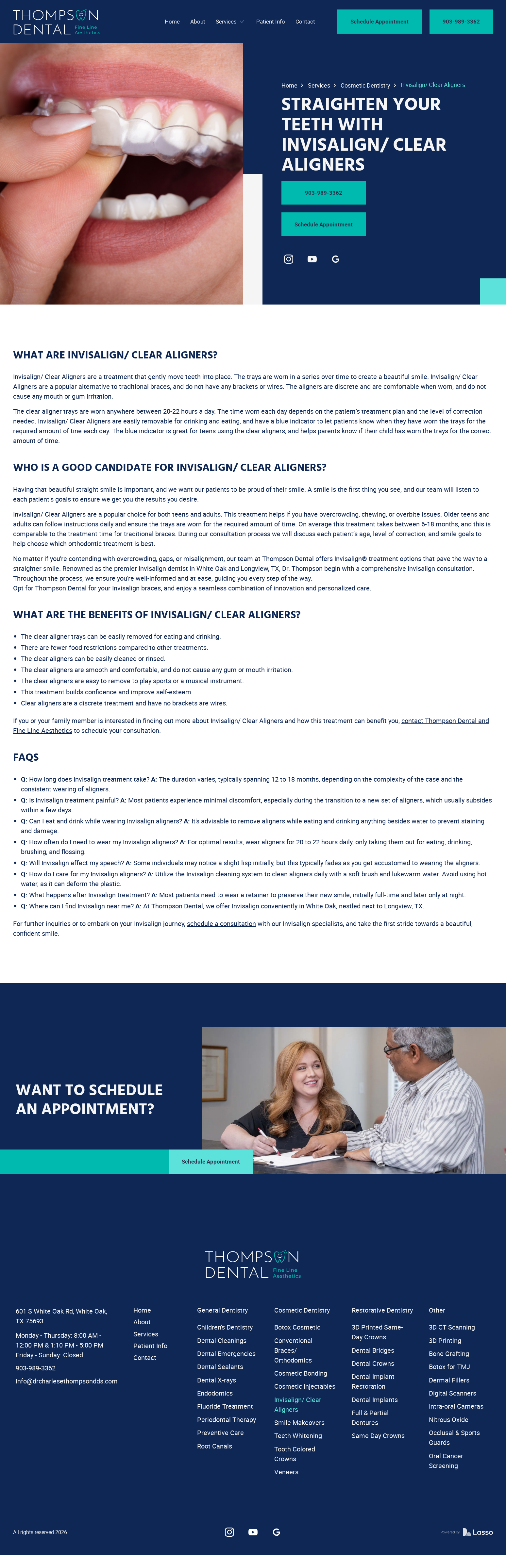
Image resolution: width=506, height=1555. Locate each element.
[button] (230, 21)
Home (289, 85)
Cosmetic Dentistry (365, 85)
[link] (288, 259)
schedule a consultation (221, 923)
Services (319, 85)
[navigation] (56, 21)
